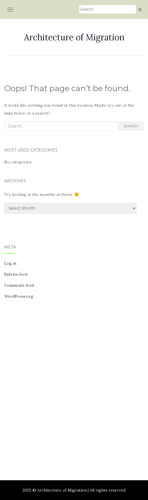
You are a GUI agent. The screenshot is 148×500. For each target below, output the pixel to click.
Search (130, 126)
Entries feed (15, 274)
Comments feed (19, 285)
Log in (10, 263)
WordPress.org (18, 296)
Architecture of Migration (74, 37)
